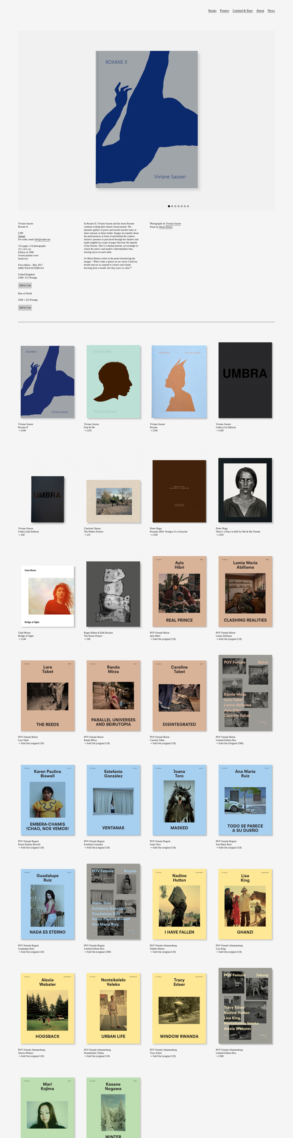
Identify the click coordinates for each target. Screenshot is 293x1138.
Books (212, 11)
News (271, 11)
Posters (224, 11)
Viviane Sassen (173, 223)
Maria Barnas (166, 227)
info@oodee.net (42, 239)
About (260, 11)
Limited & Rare (243, 11)
